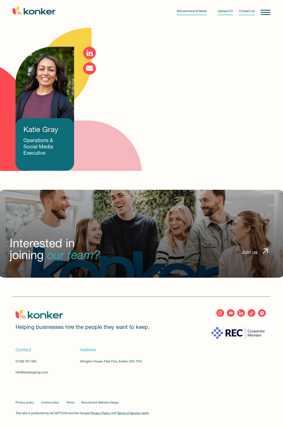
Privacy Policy (100, 413)
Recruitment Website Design (100, 402)
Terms (70, 402)
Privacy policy (25, 402)
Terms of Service (129, 413)
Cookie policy (50, 402)
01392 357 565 (26, 361)
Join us (249, 252)
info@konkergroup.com (32, 372)
